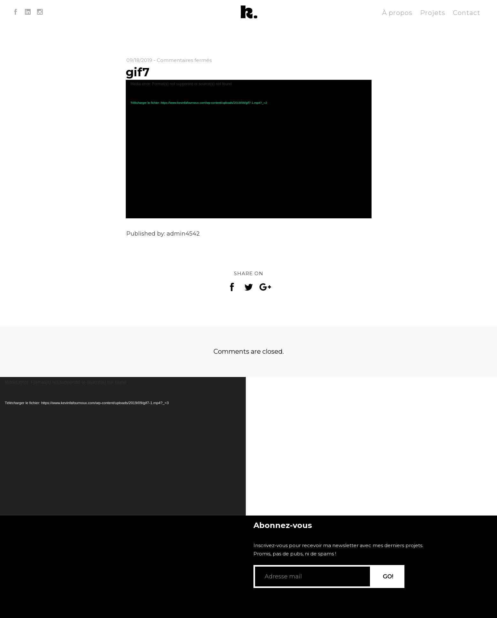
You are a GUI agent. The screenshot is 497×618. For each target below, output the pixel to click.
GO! (388, 585)
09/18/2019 (139, 60)
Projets (432, 13)
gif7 (137, 72)
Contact (466, 13)
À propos (397, 13)
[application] (249, 149)
